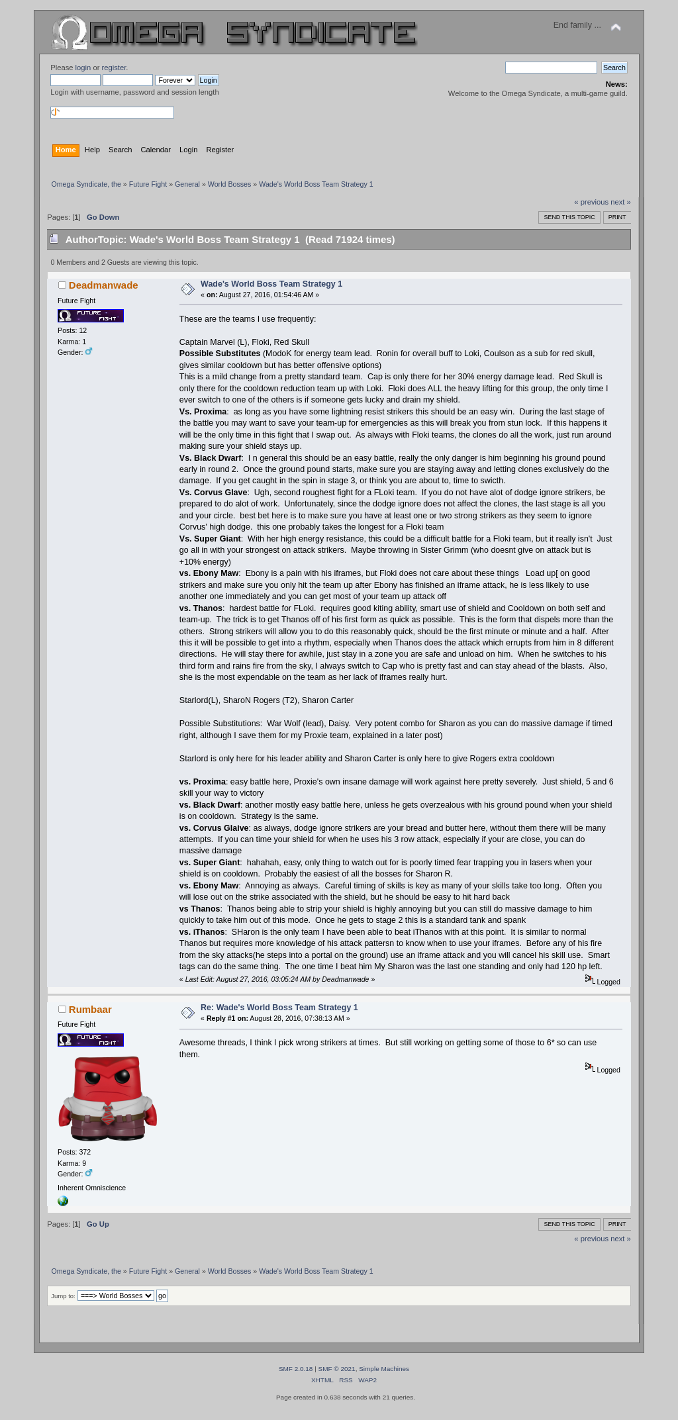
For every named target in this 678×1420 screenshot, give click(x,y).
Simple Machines (384, 1368)
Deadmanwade (103, 285)
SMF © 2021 (337, 1368)
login (83, 67)
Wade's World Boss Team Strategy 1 (271, 284)
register (114, 67)
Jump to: (63, 1296)
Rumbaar (90, 1009)
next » (620, 202)
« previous (591, 202)
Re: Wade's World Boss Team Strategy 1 (279, 1007)
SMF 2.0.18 (296, 1368)
